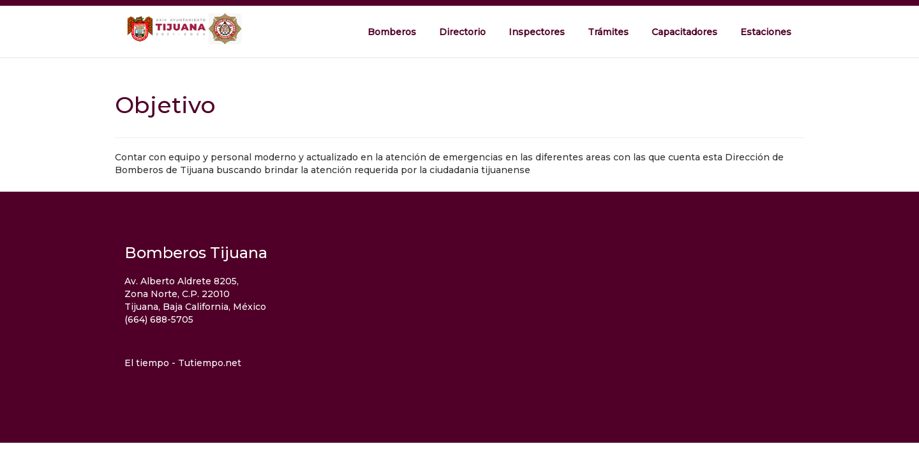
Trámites (608, 32)
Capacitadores (684, 32)
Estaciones (765, 32)
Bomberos (392, 32)
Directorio (462, 32)
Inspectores (537, 32)
